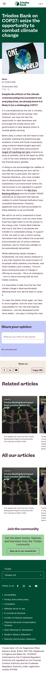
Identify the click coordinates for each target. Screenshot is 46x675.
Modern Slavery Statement (16, 634)
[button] (43, 426)
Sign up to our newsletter (23, 551)
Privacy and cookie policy (15, 599)
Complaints (8, 604)
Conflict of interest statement (17, 618)
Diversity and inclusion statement (19, 639)
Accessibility (9, 595)
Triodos (7, 569)
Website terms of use (13, 608)
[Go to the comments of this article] (8, 89)
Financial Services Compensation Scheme (19, 624)
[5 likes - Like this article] (4, 89)
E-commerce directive (13, 613)
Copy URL (38, 370)
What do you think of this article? (19, 337)
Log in (40, 4)
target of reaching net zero (16, 152)
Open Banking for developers (17, 630)
